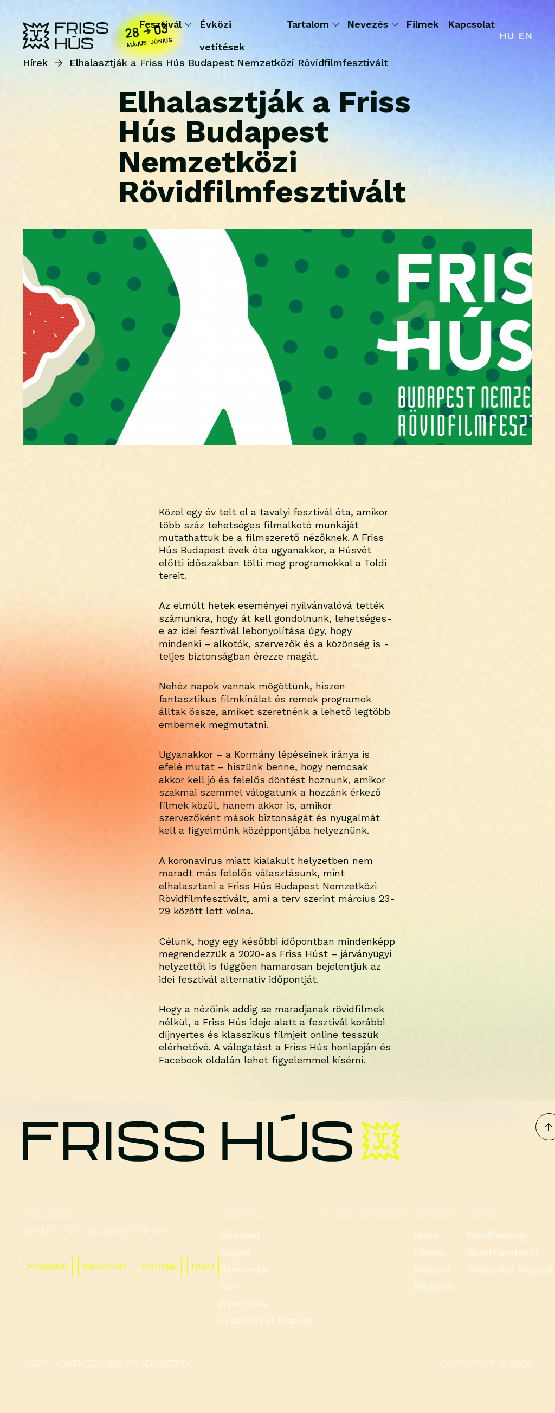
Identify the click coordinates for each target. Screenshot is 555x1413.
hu (506, 35)
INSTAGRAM (104, 1266)
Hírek (426, 1235)
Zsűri (231, 1286)
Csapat (235, 1252)
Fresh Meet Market (266, 1320)
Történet (240, 1235)
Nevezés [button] (372, 24)
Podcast (432, 1269)
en (525, 35)
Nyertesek (244, 1269)
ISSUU (203, 1266)
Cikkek (429, 1252)
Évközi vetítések (222, 35)
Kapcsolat (471, 24)
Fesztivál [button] (165, 24)
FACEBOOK (48, 1266)
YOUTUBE (159, 1266)
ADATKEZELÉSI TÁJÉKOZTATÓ (124, 1363)
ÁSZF (35, 1363)
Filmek (422, 24)
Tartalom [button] (312, 24)
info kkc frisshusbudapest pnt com (96, 1230)
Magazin (433, 1286)
